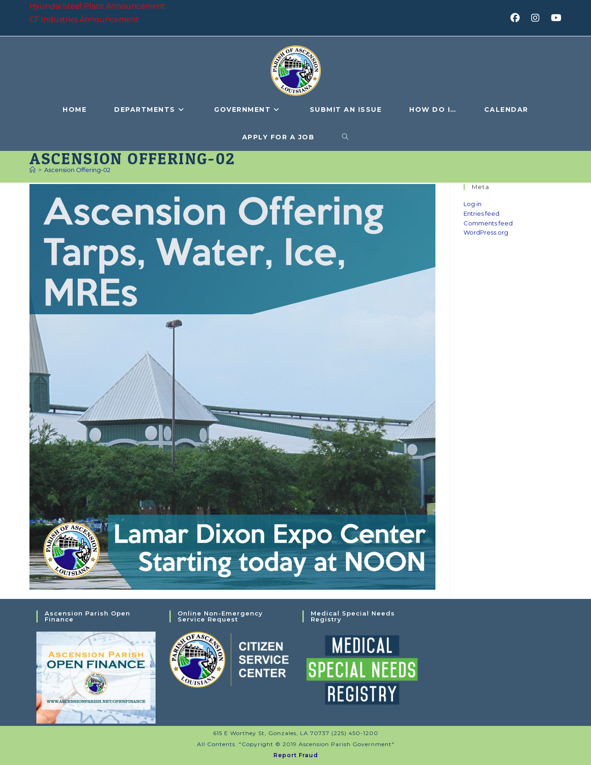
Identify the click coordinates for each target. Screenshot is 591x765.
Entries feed (481, 213)
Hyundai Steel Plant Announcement (97, 6)
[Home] (32, 169)
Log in (472, 203)
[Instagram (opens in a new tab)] (538, 18)
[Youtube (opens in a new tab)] (555, 18)
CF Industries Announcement (84, 19)
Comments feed (488, 223)
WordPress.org (486, 232)
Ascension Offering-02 (77, 169)
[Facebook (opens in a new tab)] (518, 18)
